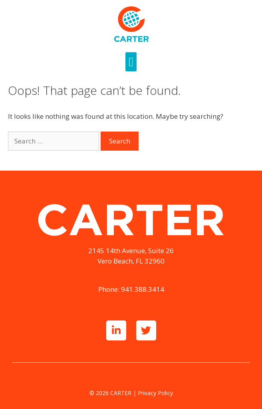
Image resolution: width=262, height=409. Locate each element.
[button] (131, 61)
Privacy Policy (155, 393)
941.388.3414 (142, 289)
